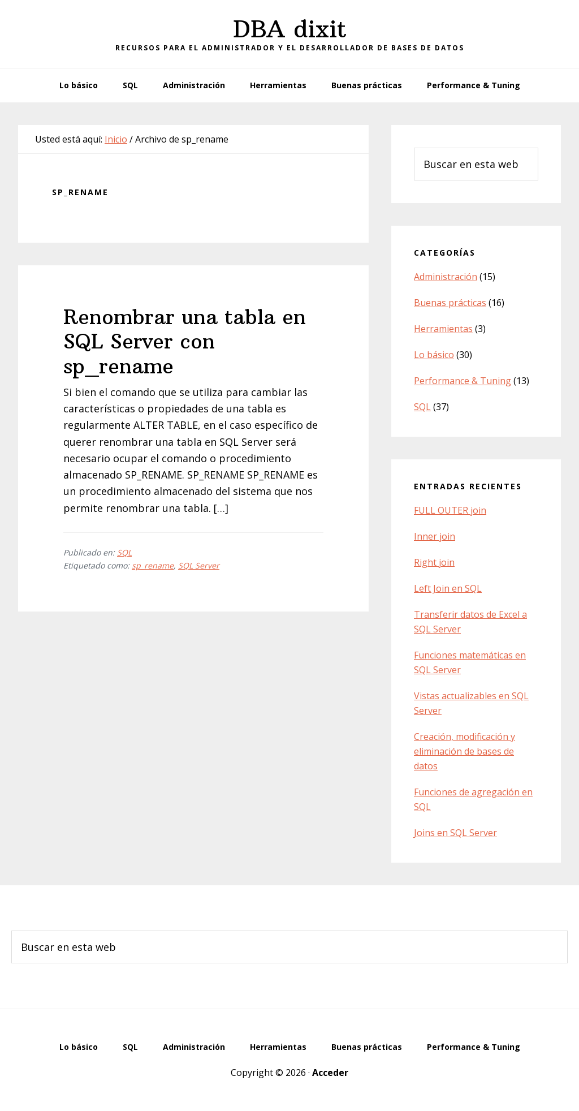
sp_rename (153, 565)
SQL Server (198, 565)
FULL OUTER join (450, 510)
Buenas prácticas (450, 302)
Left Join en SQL (448, 588)
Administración (445, 276)
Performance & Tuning (462, 380)
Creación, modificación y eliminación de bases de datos (464, 751)
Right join (434, 562)
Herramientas (443, 328)
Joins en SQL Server (455, 832)
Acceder (330, 1072)
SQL (124, 552)
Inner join (434, 536)
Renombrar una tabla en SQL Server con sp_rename (184, 341)
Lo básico (434, 354)
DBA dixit (290, 29)
